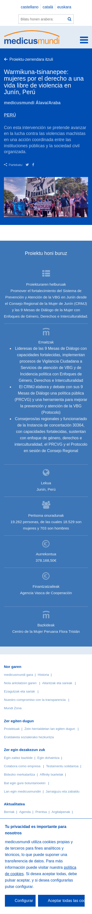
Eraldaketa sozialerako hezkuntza (29, 737)
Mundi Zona (13, 708)
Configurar (24, 901)
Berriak (9, 812)
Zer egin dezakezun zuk (24, 750)
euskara (64, 7)
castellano (30, 7)
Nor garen (12, 666)
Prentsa (41, 812)
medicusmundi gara (18, 675)
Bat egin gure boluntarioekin (24, 783)
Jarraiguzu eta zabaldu (62, 791)
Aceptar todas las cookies (66, 901)
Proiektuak (12, 729)
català (48, 7)
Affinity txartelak (51, 774)
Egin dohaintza (48, 758)
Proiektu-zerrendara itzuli (31, 59)
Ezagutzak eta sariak (19, 691)
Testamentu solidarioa (62, 766)
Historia (43, 675)
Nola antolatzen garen (20, 683)
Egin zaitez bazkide (18, 758)
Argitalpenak (61, 812)
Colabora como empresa (22, 766)
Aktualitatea (14, 804)
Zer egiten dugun (19, 721)
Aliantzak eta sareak (57, 683)
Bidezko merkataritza (19, 774)
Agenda (25, 812)
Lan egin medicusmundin (22, 791)
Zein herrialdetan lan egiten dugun (49, 729)
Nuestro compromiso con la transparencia (35, 700)
